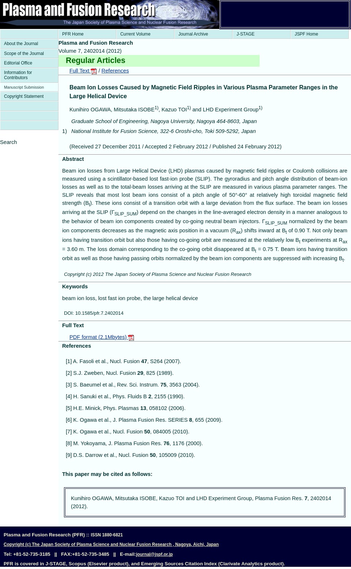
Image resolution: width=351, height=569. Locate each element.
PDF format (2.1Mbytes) (101, 337)
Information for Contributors (18, 75)
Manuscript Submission (24, 87)
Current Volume (135, 34)
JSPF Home (306, 34)
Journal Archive (193, 34)
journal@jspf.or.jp (154, 554)
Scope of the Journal (24, 53)
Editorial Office (18, 63)
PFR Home (73, 34)
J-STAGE (245, 34)
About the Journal (21, 43)
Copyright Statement (24, 96)
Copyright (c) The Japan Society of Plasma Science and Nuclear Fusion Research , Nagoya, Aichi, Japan (111, 544)
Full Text (83, 71)
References (115, 71)
